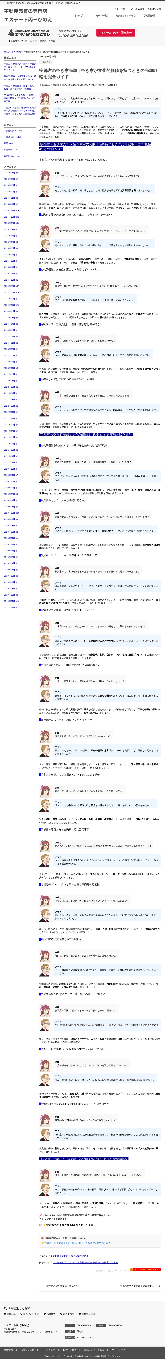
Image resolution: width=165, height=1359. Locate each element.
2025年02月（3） (12, 267)
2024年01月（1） (12, 343)
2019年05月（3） (12, 576)
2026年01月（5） (12, 198)
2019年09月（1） (12, 563)
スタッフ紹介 (121, 9)
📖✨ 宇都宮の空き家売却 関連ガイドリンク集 (66, 1225)
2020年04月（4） (12, 519)
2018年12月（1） (12, 607)
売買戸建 (10, 1313)
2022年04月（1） (12, 393)
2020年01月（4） (12, 538)
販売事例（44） (11, 149)
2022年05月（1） (12, 387)
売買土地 (49, 1313)
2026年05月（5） (12, 172)
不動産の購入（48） (13, 131)
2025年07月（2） (12, 235)
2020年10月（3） (12, 481)
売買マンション (30, 1313)
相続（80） (9, 143)
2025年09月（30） (13, 223)
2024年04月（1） (12, 324)
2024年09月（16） (13, 292)
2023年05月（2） (12, 355)
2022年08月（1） (12, 374)
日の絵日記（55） (12, 156)
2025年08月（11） (13, 229)
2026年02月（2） (12, 191)
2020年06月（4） (12, 506)
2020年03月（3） (12, 525)
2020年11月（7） (12, 475)
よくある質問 (137, 9)
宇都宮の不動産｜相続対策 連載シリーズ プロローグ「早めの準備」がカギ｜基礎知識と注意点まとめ (20, 110)
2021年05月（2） (12, 437)
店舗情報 (149, 15)
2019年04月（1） (12, 582)
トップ (78, 15)
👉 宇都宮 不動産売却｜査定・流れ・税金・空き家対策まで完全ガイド (77, 1243)
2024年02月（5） (12, 336)
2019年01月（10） (13, 601)
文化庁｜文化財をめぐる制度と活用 (71, 1256)
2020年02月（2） (12, 532)
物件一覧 (102, 15)
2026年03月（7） (12, 185)
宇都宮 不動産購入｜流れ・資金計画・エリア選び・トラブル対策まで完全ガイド (20, 67)
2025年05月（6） (12, 248)
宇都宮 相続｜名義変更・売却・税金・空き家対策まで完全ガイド (20, 78)
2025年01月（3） (12, 273)
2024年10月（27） (13, 286)
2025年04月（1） (12, 254)
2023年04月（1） (12, 361)
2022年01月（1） (12, 412)
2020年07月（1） (12, 500)
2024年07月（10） (13, 305)
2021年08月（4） (12, 424)
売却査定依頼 (154, 9)
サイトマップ (118, 1349)
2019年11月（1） (12, 551)
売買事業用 (67, 1313)
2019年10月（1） (12, 557)
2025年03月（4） (12, 261)
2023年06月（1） (12, 349)
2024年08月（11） (13, 298)
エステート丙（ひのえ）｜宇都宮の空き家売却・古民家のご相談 (85, 1262)
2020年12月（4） (12, 469)
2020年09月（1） (12, 487)
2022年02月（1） (12, 406)
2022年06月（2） (12, 380)
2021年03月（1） (12, 450)
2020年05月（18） (13, 513)
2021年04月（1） (12, 443)
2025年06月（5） (12, 242)
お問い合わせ (69, 1349)
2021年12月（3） (12, 418)
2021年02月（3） (12, 456)
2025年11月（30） (13, 210)
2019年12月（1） (12, 544)
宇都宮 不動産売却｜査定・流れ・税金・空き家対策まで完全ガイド (20, 87)
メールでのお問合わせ (116, 32)
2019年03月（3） (12, 588)
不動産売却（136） (13, 137)
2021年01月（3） (12, 462)
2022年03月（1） (12, 399)
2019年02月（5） (12, 595)
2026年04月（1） (12, 179)
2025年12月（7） (12, 204)
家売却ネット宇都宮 (126, 16)
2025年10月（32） (13, 217)
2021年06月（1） (12, 431)
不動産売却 (45, 62)
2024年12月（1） (12, 280)
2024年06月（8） (12, 311)
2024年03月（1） (12, 330)
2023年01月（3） (12, 368)
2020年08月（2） (12, 494)
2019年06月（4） (12, 569)
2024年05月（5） (12, 317)
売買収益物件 (87, 1313)
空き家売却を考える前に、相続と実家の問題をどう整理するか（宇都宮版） (19, 98)
